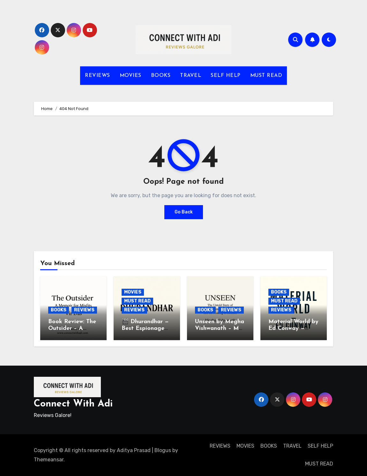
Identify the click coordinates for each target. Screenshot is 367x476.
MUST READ (266, 75)
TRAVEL (190, 75)
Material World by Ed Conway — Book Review (293, 328)
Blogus (162, 450)
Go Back (184, 212)
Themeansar (49, 460)
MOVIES (130, 75)
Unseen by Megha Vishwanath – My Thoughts (219, 328)
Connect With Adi (73, 404)
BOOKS (161, 75)
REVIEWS (97, 75)
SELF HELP (226, 75)
